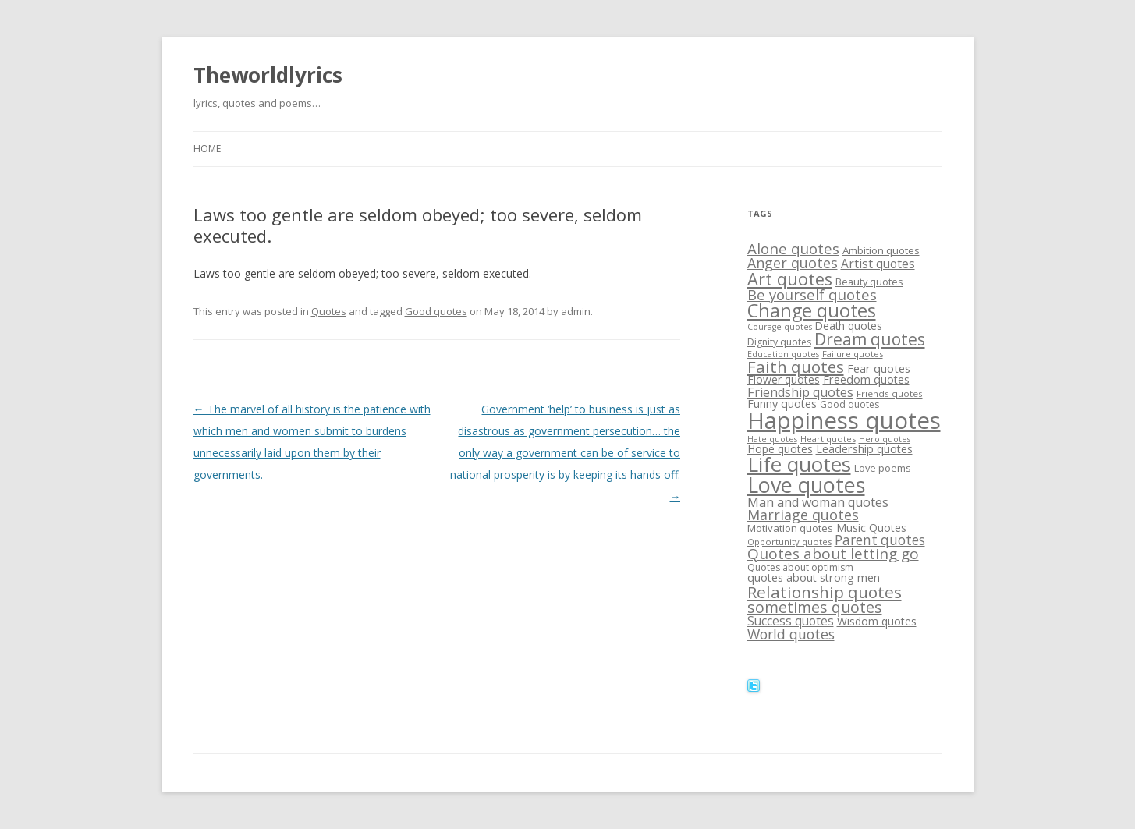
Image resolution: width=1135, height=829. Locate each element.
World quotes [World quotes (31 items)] (791, 634)
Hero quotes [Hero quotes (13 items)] (884, 439)
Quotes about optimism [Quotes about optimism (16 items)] (800, 567)
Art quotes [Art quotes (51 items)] (789, 278)
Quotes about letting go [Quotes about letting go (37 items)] (833, 554)
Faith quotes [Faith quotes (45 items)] (795, 366)
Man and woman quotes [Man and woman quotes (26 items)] (817, 502)
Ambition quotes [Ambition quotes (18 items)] (881, 250)
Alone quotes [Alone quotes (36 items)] (793, 249)
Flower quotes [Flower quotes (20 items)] (783, 379)
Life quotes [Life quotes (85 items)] (799, 464)
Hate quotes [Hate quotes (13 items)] (772, 439)
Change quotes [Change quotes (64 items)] (811, 310)
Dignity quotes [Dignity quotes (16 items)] (779, 342)
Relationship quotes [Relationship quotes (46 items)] (824, 592)
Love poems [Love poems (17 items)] (882, 468)
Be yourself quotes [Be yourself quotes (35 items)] (812, 294)
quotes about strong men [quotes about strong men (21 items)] (813, 577)
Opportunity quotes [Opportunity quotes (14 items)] (789, 541)
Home (207, 148)
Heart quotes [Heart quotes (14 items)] (828, 439)
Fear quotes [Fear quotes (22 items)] (878, 368)
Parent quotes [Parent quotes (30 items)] (880, 540)
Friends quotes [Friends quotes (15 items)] (890, 393)
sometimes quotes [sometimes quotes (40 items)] (814, 607)
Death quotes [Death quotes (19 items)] (848, 325)
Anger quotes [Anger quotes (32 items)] (792, 262)
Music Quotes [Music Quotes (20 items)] (871, 527)
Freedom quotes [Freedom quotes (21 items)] (866, 379)
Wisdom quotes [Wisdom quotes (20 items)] (877, 621)
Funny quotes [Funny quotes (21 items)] (782, 403)
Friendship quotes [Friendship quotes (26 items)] (800, 392)
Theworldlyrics (267, 75)
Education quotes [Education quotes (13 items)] (783, 354)
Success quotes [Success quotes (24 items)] (790, 620)
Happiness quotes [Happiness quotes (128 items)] (844, 420)
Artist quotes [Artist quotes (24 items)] (878, 263)
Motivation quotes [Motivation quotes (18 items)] (790, 528)
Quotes (328, 311)
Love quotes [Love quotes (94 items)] (806, 484)
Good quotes (436, 311)
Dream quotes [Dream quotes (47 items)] (869, 339)
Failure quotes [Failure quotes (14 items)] (852, 354)
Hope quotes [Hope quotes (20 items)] (780, 448)
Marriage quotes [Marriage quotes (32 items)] (803, 514)
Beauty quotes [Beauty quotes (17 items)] (869, 282)
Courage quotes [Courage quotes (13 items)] (779, 326)
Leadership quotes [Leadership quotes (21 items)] (864, 448)
